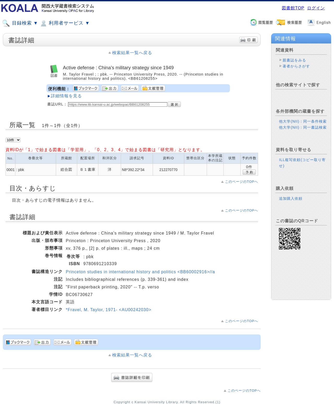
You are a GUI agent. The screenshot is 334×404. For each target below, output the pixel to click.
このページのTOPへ (241, 182)
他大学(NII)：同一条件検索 (303, 121)
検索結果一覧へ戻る (132, 52)
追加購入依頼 (290, 198)
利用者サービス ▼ (64, 23)
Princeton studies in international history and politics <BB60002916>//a (140, 272)
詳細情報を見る (66, 96)
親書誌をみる (294, 60)
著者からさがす (296, 66)
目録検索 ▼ (20, 23)
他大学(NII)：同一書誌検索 (303, 127)
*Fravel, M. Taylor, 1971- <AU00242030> (108, 310)
